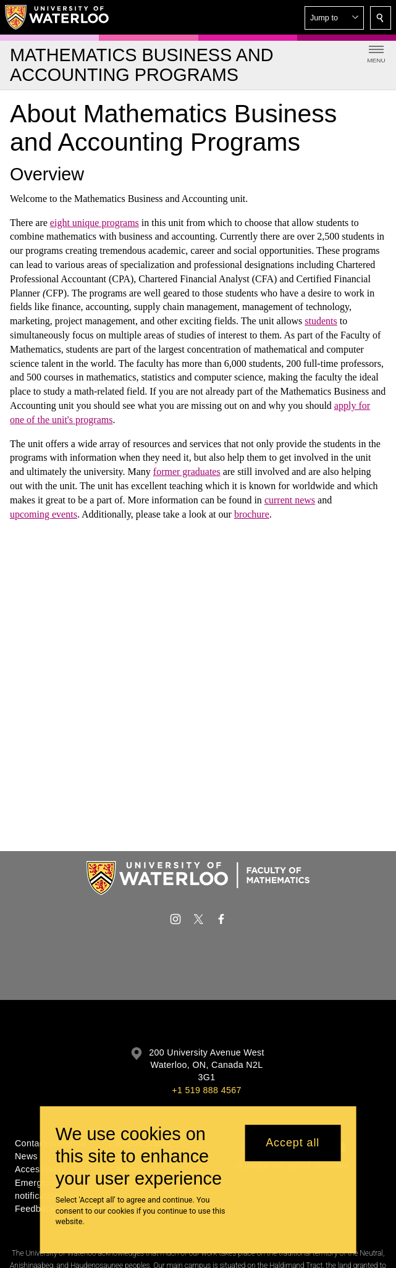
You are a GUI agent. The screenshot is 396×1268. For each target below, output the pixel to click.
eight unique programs (94, 222)
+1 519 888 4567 (206, 1090)
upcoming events (43, 513)
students (321, 321)
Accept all (292, 1142)
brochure (251, 513)
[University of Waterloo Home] (57, 17)
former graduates (187, 471)
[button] (334, 18)
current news (289, 500)
